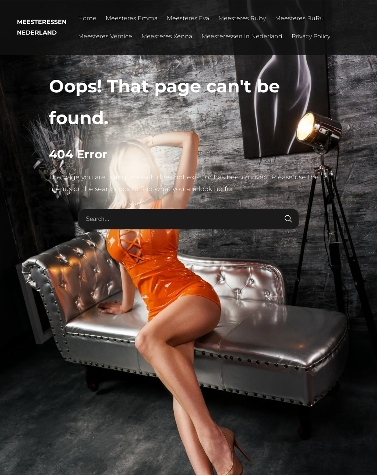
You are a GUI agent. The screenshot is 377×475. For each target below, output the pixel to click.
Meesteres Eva (188, 18)
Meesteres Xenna (166, 36)
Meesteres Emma (132, 18)
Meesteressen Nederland (42, 27)
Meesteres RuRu (299, 18)
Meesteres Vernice (105, 36)
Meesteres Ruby (242, 18)
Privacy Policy (311, 36)
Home (87, 18)
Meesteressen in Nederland (241, 36)
